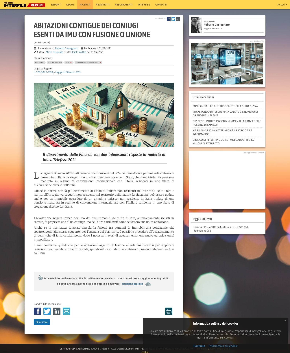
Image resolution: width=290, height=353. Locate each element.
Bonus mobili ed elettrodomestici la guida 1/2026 (225, 106)
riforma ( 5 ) (228, 227)
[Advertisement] (227, 180)
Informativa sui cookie (223, 346)
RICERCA (85, 4)
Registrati (102, 4)
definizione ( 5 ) (202, 230)
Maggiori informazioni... (213, 28)
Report (56, 4)
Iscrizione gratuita (132, 283)
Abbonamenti (123, 4)
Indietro (42, 322)
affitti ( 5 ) (242, 227)
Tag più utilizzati (202, 219)
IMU (67, 62)
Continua (199, 346)
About (70, 4)
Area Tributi (39, 62)
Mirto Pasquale (54, 52)
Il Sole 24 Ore (78, 52)
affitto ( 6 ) (215, 227)
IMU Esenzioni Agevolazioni (86, 62)
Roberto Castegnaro (66, 48)
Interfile (144, 4)
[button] (71, 62)
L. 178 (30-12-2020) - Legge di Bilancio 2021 (57, 72)
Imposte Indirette (55, 62)
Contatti (161, 4)
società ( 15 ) (200, 227)
